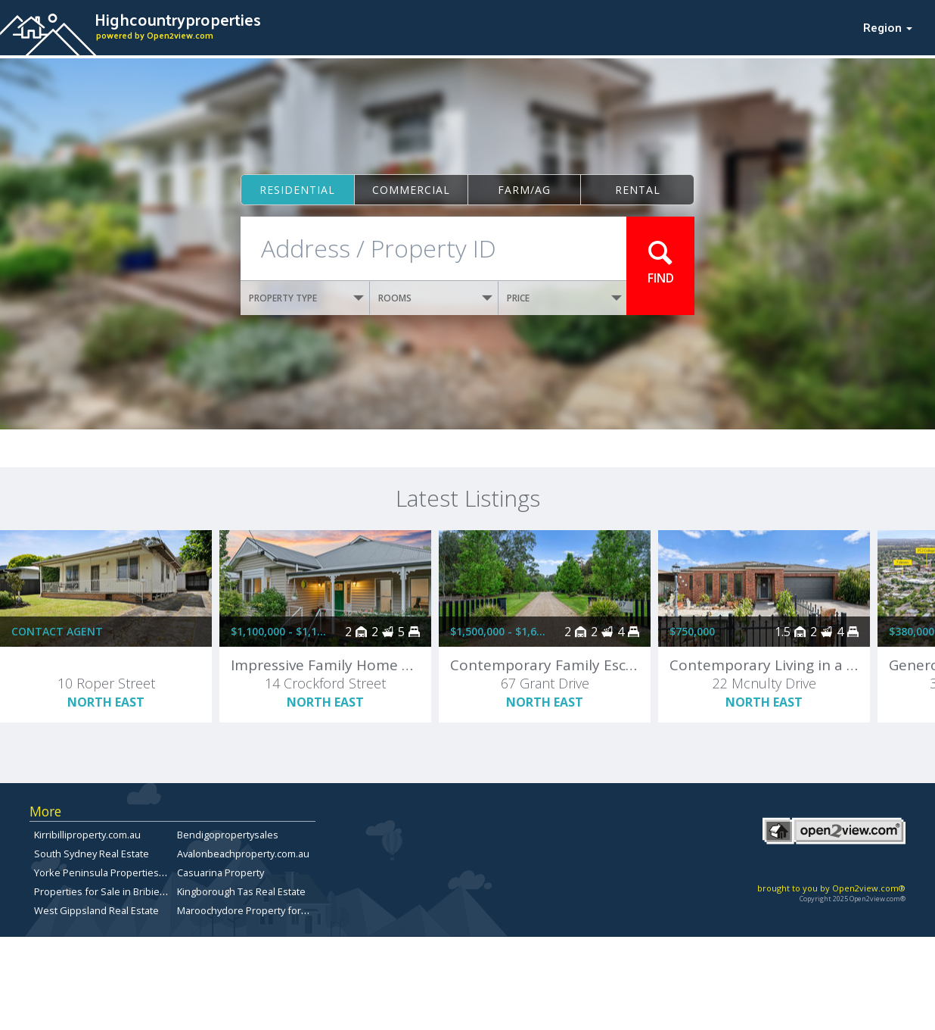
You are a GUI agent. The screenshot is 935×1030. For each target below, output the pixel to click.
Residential (297, 190)
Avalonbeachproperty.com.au (243, 853)
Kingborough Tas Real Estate (241, 891)
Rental (637, 190)
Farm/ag (524, 190)
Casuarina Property (220, 872)
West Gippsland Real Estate (96, 910)
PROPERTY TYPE (306, 298)
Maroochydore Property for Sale (250, 910)
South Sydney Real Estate (91, 853)
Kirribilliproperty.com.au (87, 834)
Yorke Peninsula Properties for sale (115, 872)
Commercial (411, 190)
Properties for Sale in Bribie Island (111, 891)
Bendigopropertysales (227, 834)
